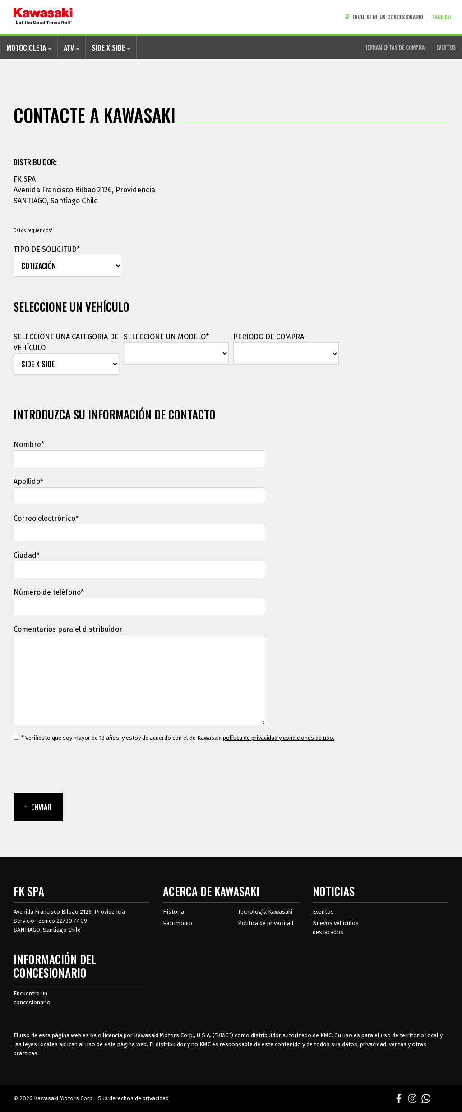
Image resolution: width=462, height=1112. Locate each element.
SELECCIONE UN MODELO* (166, 337)
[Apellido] (139, 495)
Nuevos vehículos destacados (336, 927)
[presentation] (82, 767)
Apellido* (28, 481)
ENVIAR (38, 807)
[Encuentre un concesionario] (386, 17)
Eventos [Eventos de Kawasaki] (323, 911)
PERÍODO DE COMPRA (268, 337)
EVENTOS (446, 47)
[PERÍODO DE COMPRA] (286, 354)
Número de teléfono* (49, 592)
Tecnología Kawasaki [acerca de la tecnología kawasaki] (265, 911)
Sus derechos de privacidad (133, 1098)
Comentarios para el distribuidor (68, 629)
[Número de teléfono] (139, 606)
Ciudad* (27, 555)
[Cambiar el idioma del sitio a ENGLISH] (443, 17)
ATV (71, 47)
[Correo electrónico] (139, 532)
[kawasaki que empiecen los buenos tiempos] (43, 17)
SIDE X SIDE (111, 47)
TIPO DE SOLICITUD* (47, 249)
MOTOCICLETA (28, 47)
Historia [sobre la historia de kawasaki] (173, 911)
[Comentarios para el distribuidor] (139, 680)
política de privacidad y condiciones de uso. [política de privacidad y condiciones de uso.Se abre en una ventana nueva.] (278, 737)
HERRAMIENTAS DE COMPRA (394, 47)
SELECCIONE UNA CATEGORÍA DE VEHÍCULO (66, 342)
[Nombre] (139, 458)
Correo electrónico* (46, 518)
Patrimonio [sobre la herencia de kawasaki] (177, 923)
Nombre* (29, 444)
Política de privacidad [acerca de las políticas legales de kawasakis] (265, 923)
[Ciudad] (139, 569)
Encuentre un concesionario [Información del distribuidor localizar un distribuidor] (32, 998)
